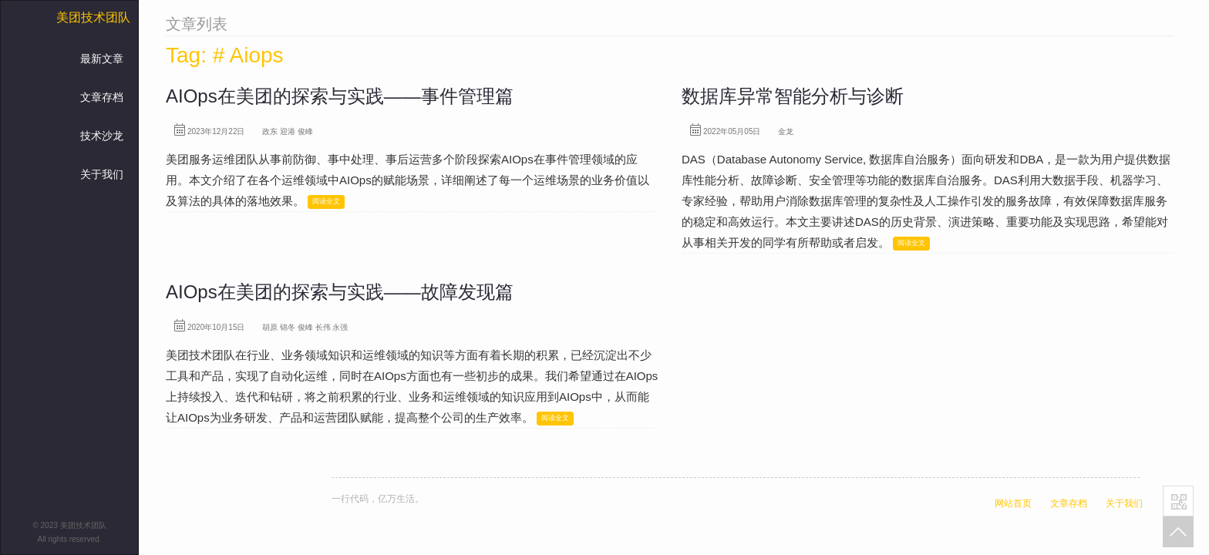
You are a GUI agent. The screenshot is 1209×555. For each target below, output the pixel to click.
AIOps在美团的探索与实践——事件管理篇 (340, 96)
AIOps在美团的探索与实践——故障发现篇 (340, 291)
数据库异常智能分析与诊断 (793, 96)
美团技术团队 (93, 17)
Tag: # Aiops (225, 55)
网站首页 (1013, 503)
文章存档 (101, 97)
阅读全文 (326, 201)
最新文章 (101, 58)
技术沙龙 (101, 136)
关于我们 (101, 174)
